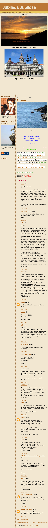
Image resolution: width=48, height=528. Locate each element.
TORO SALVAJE (26, 354)
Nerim (22, 402)
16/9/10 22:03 (24, 342)
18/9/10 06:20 (24, 400)
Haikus (22, 176)
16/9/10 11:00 (24, 208)
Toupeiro (23, 368)
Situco (23, 312)
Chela (22, 184)
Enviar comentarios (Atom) (31, 525)
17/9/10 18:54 (24, 366)
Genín (22, 271)
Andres (23, 417)
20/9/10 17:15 (24, 476)
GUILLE (23, 478)
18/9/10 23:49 (24, 437)
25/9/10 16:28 (24, 492)
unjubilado (24, 385)
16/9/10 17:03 (24, 309)
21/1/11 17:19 (24, 516)
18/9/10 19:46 (24, 415)
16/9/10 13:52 (24, 220)
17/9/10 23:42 (24, 382)
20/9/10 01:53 (24, 453)
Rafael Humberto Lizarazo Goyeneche (33, 456)
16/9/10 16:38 (24, 269)
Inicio (33, 522)
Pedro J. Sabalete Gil (27, 494)
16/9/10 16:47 (24, 299)
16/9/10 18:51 (24, 322)
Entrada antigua (42, 522)
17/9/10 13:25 (24, 351)
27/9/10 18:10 (24, 506)
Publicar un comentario (22, 519)
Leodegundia (25, 344)
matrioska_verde (26, 211)
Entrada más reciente (22, 522)
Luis (22, 325)
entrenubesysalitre (26, 509)
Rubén (23, 302)
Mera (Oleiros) (28, 176)
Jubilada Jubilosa (19, 7)
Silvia (22, 439)
